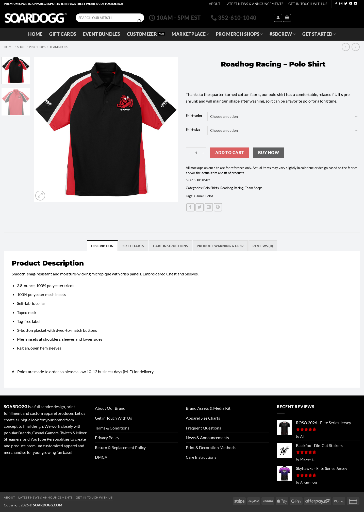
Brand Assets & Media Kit (208, 408)
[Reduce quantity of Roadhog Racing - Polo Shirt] (189, 152)
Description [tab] (102, 246)
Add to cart (229, 152)
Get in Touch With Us (113, 418)
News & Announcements (207, 437)
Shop (21, 47)
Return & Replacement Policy (120, 447)
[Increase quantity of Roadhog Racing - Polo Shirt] (203, 152)
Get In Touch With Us (307, 4)
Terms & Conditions (112, 427)
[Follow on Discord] (355, 4)
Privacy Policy (107, 437)
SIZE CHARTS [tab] (133, 246)
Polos (209, 196)
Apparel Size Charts (203, 418)
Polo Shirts (211, 188)
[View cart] (287, 18)
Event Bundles (101, 34)
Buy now (268, 152)
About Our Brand (110, 408)
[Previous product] (355, 47)
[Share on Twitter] (199, 207)
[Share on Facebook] (190, 207)
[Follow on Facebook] (336, 4)
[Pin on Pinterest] (218, 207)
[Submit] (139, 21)
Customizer (142, 34)
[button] (278, 18)
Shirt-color (194, 116)
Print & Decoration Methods (211, 447)
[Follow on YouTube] (350, 4)
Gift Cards (62, 34)
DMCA (101, 457)
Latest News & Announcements (254, 4)
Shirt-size (193, 129)
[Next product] (346, 47)
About (214, 4)
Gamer (199, 196)
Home (35, 34)
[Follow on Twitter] (345, 4)
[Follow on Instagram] (340, 4)
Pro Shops (37, 47)
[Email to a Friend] (209, 207)
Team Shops (58, 47)
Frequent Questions (203, 427)
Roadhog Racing (231, 188)
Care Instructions (201, 457)
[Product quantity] (196, 152)
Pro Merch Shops (239, 34)
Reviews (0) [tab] (263, 246)
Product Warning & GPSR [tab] (220, 246)
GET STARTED (319, 34)
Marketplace (190, 34)
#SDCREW (282, 34)
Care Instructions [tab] (170, 246)
